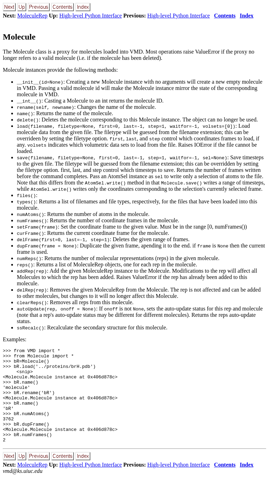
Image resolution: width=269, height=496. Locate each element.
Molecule (19, 36)
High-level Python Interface (90, 16)
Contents (224, 16)
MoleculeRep (32, 16)
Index (246, 16)
